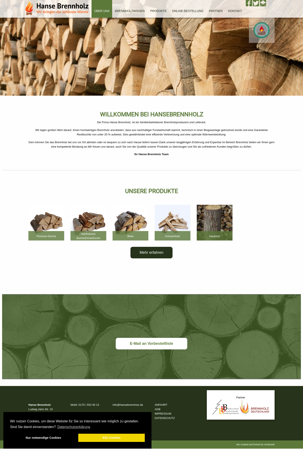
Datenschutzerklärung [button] (73, 427)
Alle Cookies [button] (111, 437)
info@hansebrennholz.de (128, 404)
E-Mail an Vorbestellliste (151, 343)
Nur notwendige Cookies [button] (43, 437)
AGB (157, 409)
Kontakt (235, 11)
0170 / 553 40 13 (88, 404)
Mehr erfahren (151, 252)
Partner (216, 11)
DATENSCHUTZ (165, 418)
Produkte (158, 11)
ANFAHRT (161, 404)
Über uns (101, 11)
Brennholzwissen (130, 11)
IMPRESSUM (163, 413)
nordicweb (269, 444)
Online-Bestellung (187, 11)
